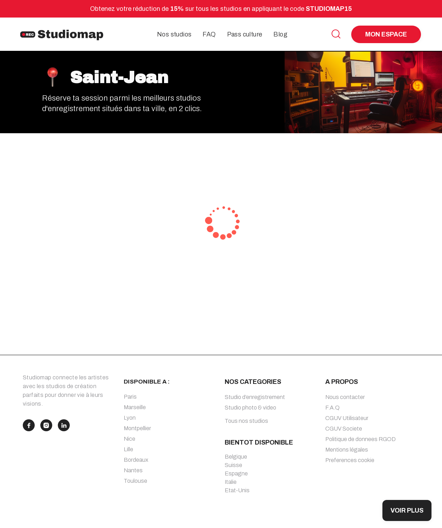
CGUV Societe (343, 429)
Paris (130, 397)
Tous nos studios (246, 421)
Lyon (130, 418)
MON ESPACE (386, 34)
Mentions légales (346, 450)
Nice (129, 439)
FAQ (209, 34)
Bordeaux (136, 460)
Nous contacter (345, 397)
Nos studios (174, 34)
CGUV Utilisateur (346, 418)
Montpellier (137, 428)
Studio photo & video (250, 408)
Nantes (133, 470)
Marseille (135, 407)
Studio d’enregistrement (255, 397)
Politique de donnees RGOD (360, 439)
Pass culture (245, 34)
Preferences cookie (349, 460)
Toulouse (135, 481)
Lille (128, 449)
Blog (280, 34)
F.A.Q (332, 408)
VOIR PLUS (406, 510)
